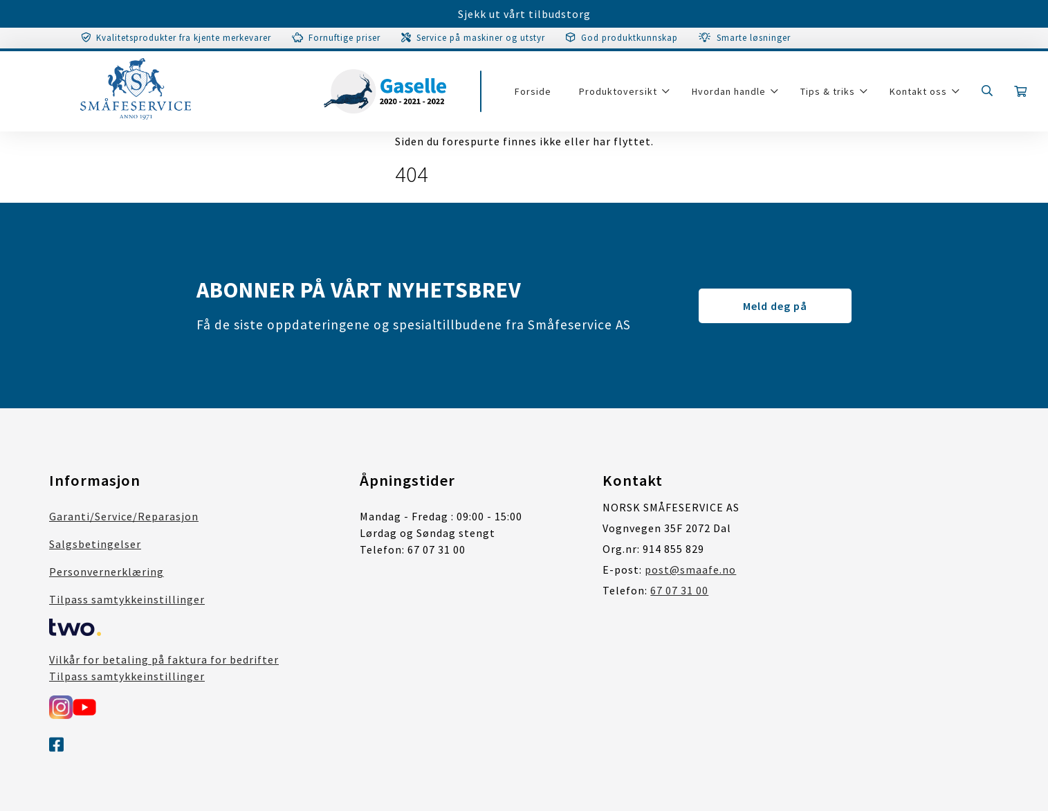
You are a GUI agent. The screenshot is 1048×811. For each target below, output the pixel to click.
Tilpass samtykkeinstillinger (127, 599)
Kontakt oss (918, 91)
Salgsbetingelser (95, 544)
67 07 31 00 (679, 590)
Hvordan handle (729, 91)
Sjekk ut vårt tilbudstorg (524, 14)
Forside (533, 91)
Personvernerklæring (106, 571)
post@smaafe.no (690, 569)
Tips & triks (827, 91)
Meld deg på (775, 306)
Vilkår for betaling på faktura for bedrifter (164, 659)
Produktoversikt (618, 91)
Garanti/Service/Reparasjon (124, 516)
